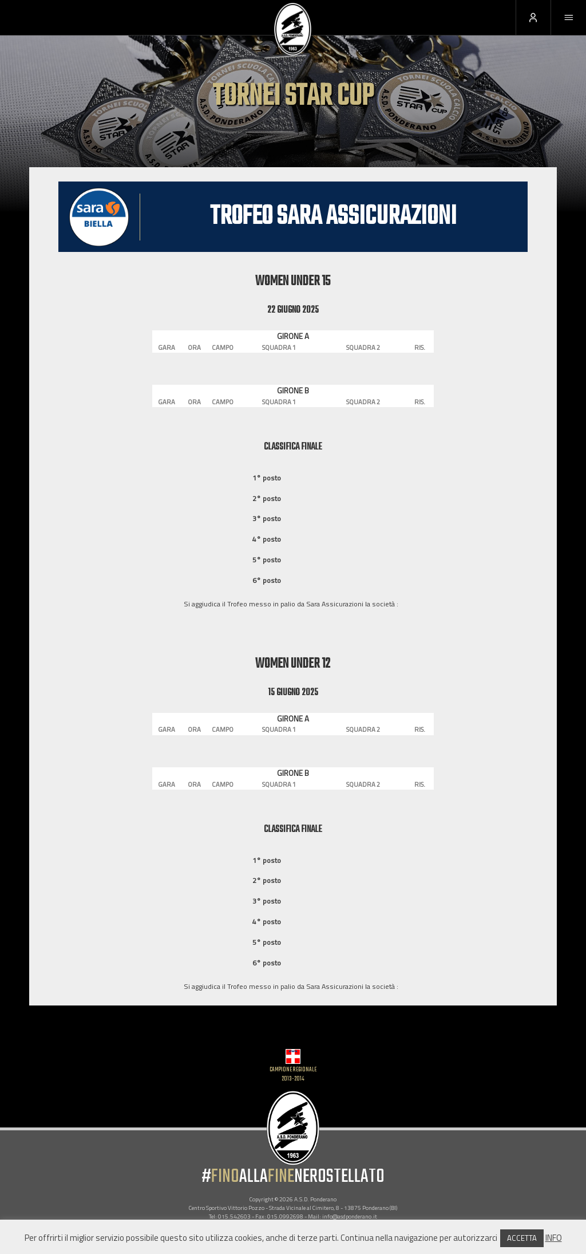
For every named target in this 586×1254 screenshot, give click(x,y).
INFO (553, 1237)
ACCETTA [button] (522, 1238)
